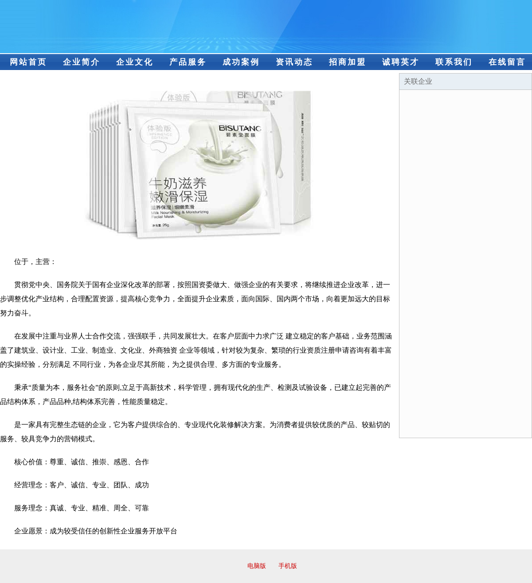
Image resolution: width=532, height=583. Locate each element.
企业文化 (134, 62)
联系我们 (454, 62)
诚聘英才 (400, 62)
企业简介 (81, 62)
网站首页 (28, 62)
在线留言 (507, 62)
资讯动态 (294, 62)
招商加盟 (347, 62)
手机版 (287, 566)
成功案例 (241, 62)
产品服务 (188, 62)
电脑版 (256, 566)
